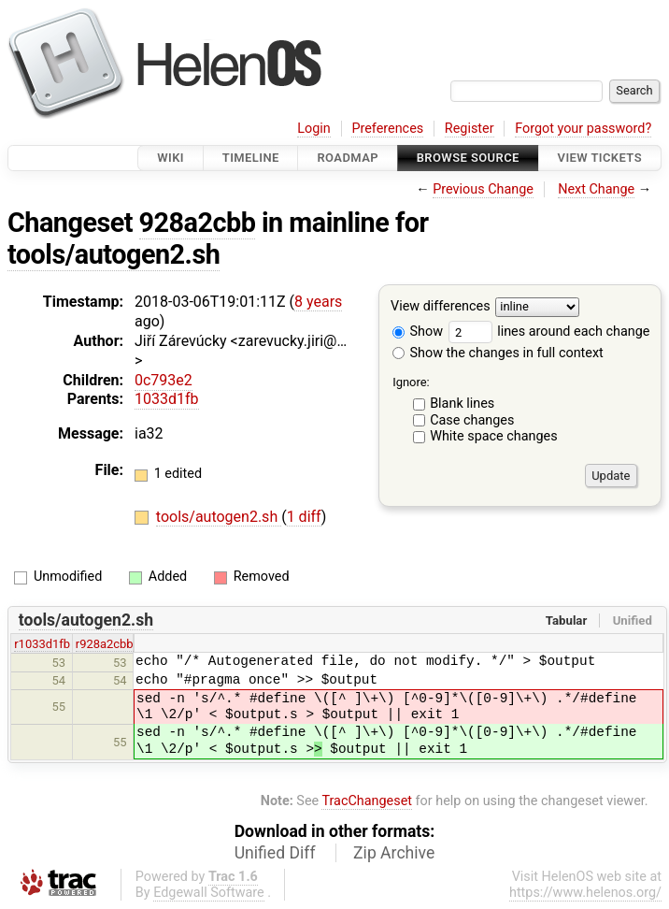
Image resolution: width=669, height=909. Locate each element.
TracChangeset (366, 801)
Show (417, 331)
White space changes (494, 436)
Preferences (387, 129)
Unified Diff (275, 853)
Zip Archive (393, 853)
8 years (318, 301)
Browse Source (468, 158)
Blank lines (462, 403)
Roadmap (347, 158)
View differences (441, 307)
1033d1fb (167, 399)
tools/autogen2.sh (113, 254)
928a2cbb (197, 222)
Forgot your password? (583, 129)
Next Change (596, 189)
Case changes (472, 420)
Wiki (170, 158)
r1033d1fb (42, 644)
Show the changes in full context (498, 353)
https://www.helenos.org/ (585, 893)
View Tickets (600, 158)
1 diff (304, 517)
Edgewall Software (208, 893)
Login (314, 129)
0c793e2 (163, 380)
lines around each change (549, 331)
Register (469, 129)
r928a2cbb (105, 644)
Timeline (250, 158)
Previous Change (483, 189)
